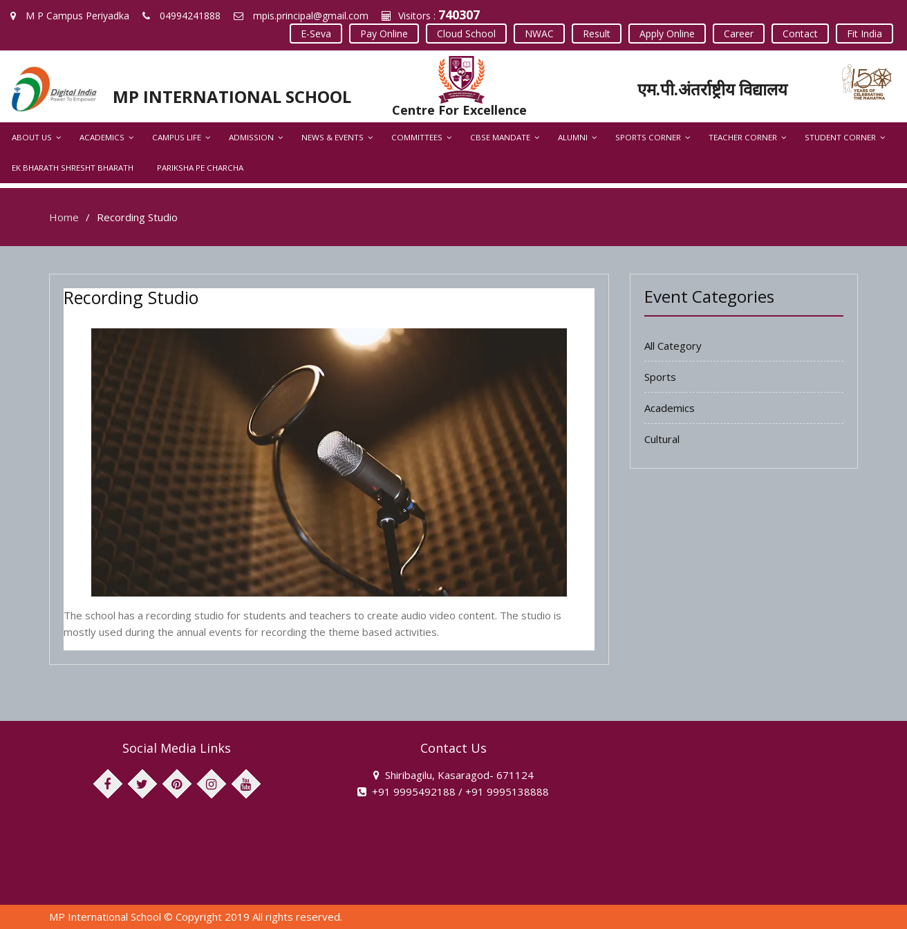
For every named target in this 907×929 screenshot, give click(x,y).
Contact (800, 33)
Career (739, 33)
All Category (673, 346)
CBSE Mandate (500, 137)
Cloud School (466, 33)
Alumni (573, 137)
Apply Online (667, 33)
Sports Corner (648, 137)
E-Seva (316, 33)
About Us (32, 137)
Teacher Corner (743, 137)
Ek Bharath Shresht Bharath (72, 167)
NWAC (539, 33)
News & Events (332, 137)
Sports (660, 377)
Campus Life (176, 137)
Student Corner (840, 137)
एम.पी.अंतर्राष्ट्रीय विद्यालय (712, 88)
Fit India (864, 33)
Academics (102, 137)
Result (596, 33)
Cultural (662, 439)
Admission (251, 137)
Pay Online (384, 33)
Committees (416, 137)
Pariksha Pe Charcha (200, 167)
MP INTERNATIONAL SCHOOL (232, 96)
